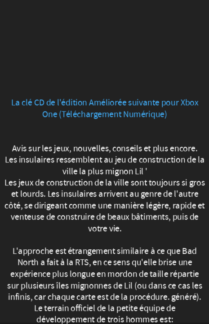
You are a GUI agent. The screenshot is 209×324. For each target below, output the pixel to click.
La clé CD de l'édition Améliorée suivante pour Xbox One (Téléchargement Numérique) (104, 108)
